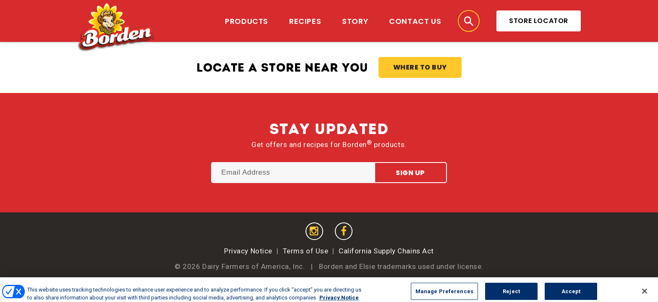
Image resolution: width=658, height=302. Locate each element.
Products (246, 21)
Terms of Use (306, 251)
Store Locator (538, 21)
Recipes (305, 21)
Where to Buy (420, 67)
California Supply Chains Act (386, 251)
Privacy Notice (248, 251)
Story (355, 21)
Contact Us (415, 21)
